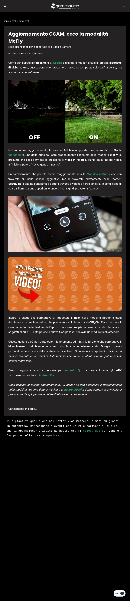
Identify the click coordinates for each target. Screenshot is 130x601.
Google (57, 62)
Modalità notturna (98, 174)
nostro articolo (73, 389)
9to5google (15, 155)
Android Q (72, 370)
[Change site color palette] (120, 593)
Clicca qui (91, 431)
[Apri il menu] (123, 6)
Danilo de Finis (18, 53)
